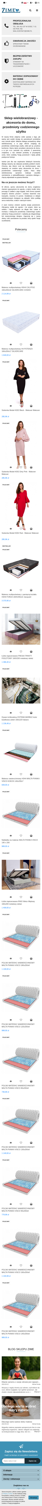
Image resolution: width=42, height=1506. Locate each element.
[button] (37, 3)
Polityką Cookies (8, 1493)
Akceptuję (33, 1498)
